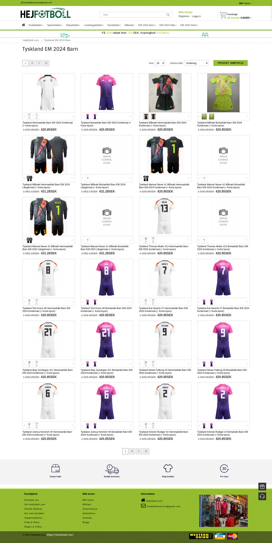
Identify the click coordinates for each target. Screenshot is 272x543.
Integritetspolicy (33, 518)
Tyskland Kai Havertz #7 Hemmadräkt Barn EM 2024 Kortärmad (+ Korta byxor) (163, 310)
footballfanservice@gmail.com (36, 2)
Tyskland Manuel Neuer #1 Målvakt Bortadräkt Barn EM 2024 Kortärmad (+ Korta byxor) (221, 186)
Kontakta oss (31, 500)
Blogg (86, 522)
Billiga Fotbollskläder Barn (60, 535)
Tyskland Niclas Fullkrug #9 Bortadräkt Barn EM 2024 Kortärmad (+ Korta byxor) (222, 371)
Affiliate (87, 504)
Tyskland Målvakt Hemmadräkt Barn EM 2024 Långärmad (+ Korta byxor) (46, 186)
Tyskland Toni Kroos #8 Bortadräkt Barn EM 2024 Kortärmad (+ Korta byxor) (106, 310)
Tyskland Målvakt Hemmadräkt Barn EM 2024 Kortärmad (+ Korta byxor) (162, 124)
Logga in (196, 16)
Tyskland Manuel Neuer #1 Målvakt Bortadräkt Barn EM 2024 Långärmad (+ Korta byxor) (105, 248)
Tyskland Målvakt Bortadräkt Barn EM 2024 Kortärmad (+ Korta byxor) (219, 124)
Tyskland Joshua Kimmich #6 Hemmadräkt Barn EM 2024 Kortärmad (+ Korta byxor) (47, 433)
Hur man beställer (34, 513)
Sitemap (87, 518)
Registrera (184, 16)
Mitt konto (186, 12)
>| (46, 63)
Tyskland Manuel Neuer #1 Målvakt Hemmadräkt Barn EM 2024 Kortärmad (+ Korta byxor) (164, 186)
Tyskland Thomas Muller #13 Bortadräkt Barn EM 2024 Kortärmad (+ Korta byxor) (222, 248)
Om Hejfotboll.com (34, 504)
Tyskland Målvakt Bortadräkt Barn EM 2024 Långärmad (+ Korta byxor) (103, 186)
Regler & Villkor (33, 527)
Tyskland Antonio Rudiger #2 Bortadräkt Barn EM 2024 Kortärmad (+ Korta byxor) (222, 433)
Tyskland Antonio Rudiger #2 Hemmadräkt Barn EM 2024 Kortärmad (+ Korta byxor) (163, 433)
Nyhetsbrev (89, 513)
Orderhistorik (90, 509)
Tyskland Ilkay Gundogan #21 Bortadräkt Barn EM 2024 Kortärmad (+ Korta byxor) (107, 371)
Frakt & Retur (32, 522)
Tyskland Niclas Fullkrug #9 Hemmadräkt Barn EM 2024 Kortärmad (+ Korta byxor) (165, 371)
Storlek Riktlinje (33, 509)
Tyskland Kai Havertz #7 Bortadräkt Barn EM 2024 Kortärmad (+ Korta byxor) (223, 310)
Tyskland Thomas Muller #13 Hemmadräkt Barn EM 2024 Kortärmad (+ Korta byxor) (163, 248)
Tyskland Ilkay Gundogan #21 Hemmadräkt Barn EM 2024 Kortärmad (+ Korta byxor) (48, 371)
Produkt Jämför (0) (230, 63)
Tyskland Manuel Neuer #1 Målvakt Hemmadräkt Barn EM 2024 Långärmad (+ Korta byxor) (48, 248)
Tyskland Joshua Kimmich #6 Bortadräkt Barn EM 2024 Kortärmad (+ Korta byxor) (106, 433)
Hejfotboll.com (152, 500)
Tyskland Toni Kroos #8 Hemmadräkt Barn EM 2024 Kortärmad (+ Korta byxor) (46, 310)
